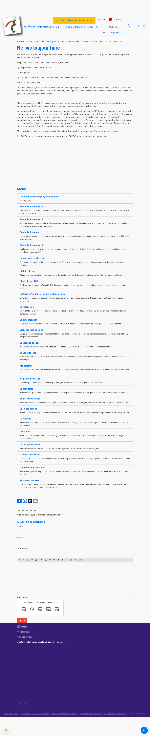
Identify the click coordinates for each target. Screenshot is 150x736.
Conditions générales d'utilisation (33, 729)
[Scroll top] (144, 730)
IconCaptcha (39, 630)
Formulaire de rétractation (91, 729)
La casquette (26, 394)
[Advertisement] (52, 6)
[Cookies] (6, 730)
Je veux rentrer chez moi (32, 258)
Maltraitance (26, 370)
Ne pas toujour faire (30, 384)
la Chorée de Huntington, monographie (39, 196)
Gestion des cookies (140, 730)
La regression (27, 311)
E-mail (20, 553)
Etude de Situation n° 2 (31, 219)
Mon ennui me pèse (30, 495)
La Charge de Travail (30, 459)
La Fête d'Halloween (30, 469)
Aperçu (78, 575)
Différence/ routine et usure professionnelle (42, 298)
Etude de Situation (29, 232)
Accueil (101, 19)
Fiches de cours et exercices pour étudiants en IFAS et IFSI (53, 41)
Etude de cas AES (29, 285)
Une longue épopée (30, 347)
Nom (19, 542)
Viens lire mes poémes (31, 334)
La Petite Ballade (28, 420)
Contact (114, 19)
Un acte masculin (28, 324)
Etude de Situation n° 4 (31, 245)
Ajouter (22, 636)
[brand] (16, 26)
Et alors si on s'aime (30, 407)
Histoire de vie (27, 272)
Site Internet (22, 564)
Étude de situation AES (92, 41)
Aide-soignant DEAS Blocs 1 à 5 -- (83, 26)
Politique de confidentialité (117, 729)
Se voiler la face (28, 357)
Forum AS (113, 26)
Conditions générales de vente (64, 729)
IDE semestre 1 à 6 (50, 26)
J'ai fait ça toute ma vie (32, 482)
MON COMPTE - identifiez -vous (74, 20)
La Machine (25, 433)
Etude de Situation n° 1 (31, 206)
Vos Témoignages (111, 32)
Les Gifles (25, 446)
